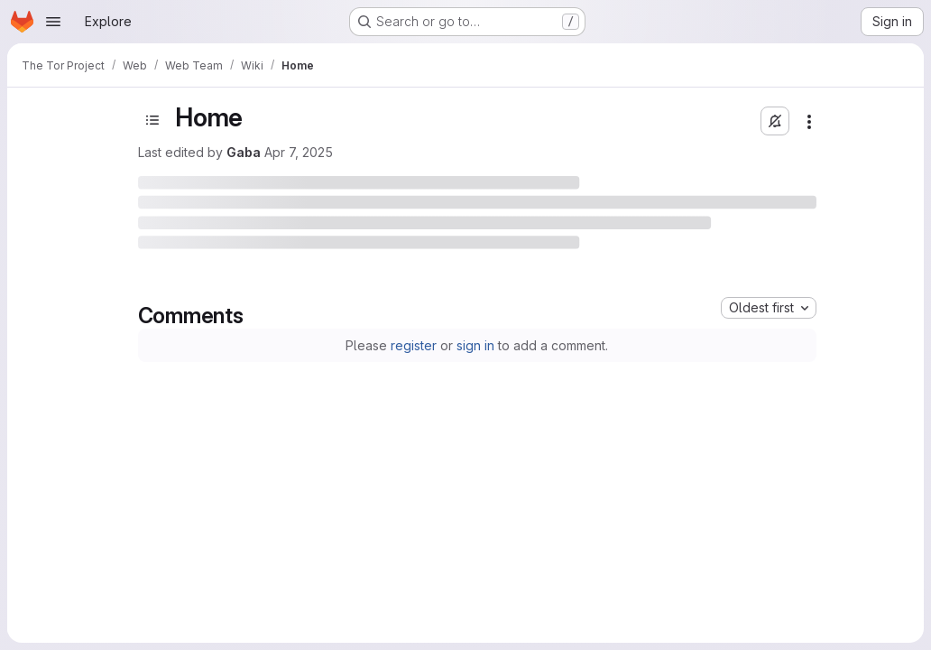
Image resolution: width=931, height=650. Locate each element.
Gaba (243, 152)
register (414, 345)
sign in (475, 345)
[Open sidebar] (152, 120)
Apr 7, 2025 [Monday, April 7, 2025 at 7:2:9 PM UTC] (298, 152)
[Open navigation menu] (53, 21)
